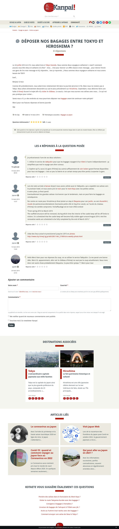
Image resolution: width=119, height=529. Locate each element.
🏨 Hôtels (37, 26)
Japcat (14, 195)
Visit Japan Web (91, 426)
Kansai (47, 186)
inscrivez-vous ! (36, 292)
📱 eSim (72, 26)
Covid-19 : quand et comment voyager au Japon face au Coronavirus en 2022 (42, 454)
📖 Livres (98, 26)
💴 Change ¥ (22, 26)
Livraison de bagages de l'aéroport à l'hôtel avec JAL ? (59, 507)
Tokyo (48, 65)
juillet (19, 65)
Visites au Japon (34, 30)
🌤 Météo (90, 26)
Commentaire (14, 297)
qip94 (14, 267)
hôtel (83, 162)
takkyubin (49, 162)
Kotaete (15, 30)
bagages (64, 98)
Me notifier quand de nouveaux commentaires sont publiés (32, 316)
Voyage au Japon (15, 22)
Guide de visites (29, 22)
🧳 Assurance (80, 26)
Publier (11, 325)
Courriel (64, 285)
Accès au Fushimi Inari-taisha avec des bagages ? (59, 511)
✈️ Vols (30, 26)
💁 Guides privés (55, 26)
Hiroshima (73, 89)
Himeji (20, 91)
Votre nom (13, 285)
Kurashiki (103, 201)
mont (70, 189)
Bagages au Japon (66, 115)
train (59, 189)
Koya (74, 189)
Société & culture (43, 22)
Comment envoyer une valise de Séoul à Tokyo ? (59, 514)
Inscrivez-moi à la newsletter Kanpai (23, 320)
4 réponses (59, 51)
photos (72, 234)
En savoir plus (77, 527)
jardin (90, 201)
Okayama (77, 201)
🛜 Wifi (65, 26)
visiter (44, 91)
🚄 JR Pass (45, 26)
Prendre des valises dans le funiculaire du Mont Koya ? (59, 497)
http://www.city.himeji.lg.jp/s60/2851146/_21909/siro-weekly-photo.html (54, 236)
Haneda (53, 65)
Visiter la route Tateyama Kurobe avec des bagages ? (59, 500)
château (52, 91)
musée (30, 204)
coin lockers (84, 169)
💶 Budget (13, 26)
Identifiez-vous (23, 292)
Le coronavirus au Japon (43, 426)
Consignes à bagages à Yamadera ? (59, 504)
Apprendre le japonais (60, 22)
